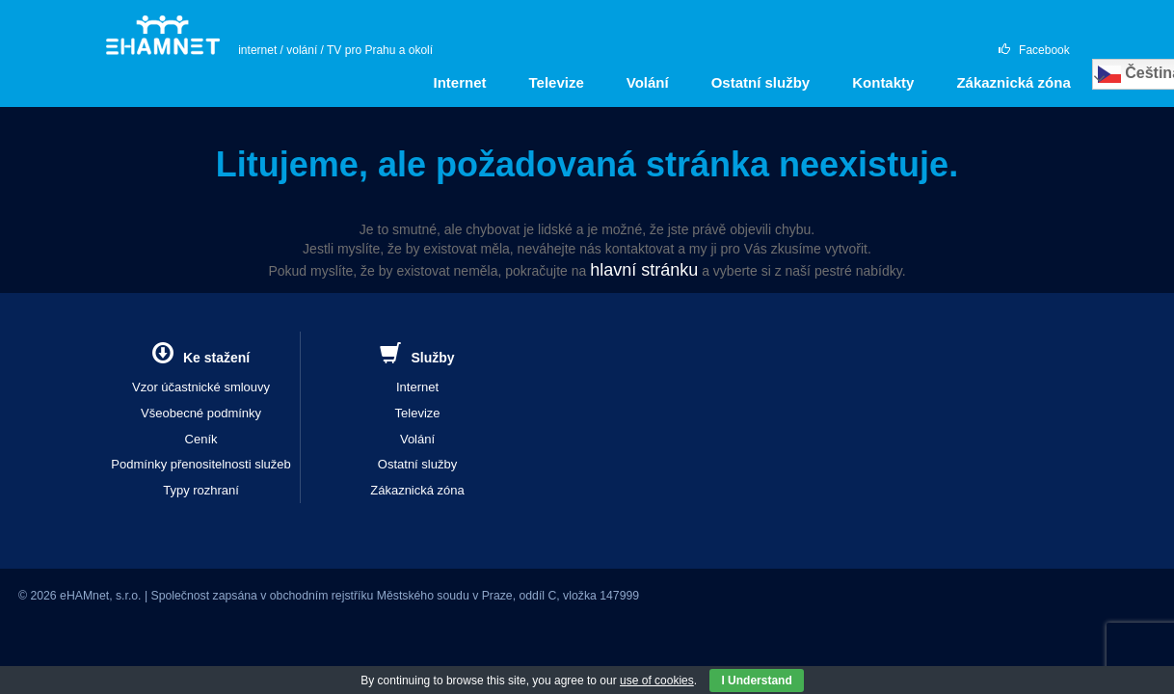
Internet (460, 82)
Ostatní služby (761, 82)
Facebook (1034, 50)
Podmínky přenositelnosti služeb (200, 464)
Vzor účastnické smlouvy (201, 387)
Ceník (201, 439)
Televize (556, 82)
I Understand (756, 680)
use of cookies (657, 680)
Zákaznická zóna (1013, 82)
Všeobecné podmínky (201, 413)
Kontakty (883, 82)
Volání (648, 82)
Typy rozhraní (201, 490)
